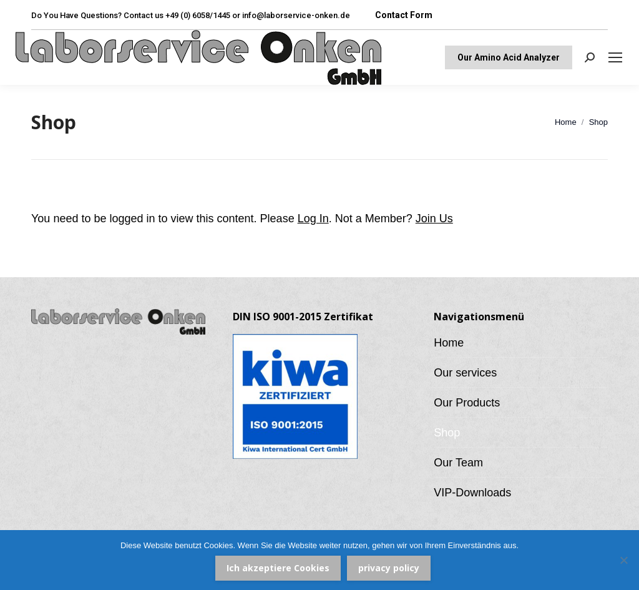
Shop (447, 432)
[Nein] (623, 560)
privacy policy (388, 568)
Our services (465, 372)
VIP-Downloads (472, 492)
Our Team (458, 462)
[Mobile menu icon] (615, 57)
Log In (313, 218)
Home (449, 343)
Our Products (467, 402)
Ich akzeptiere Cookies (278, 568)
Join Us (434, 218)
